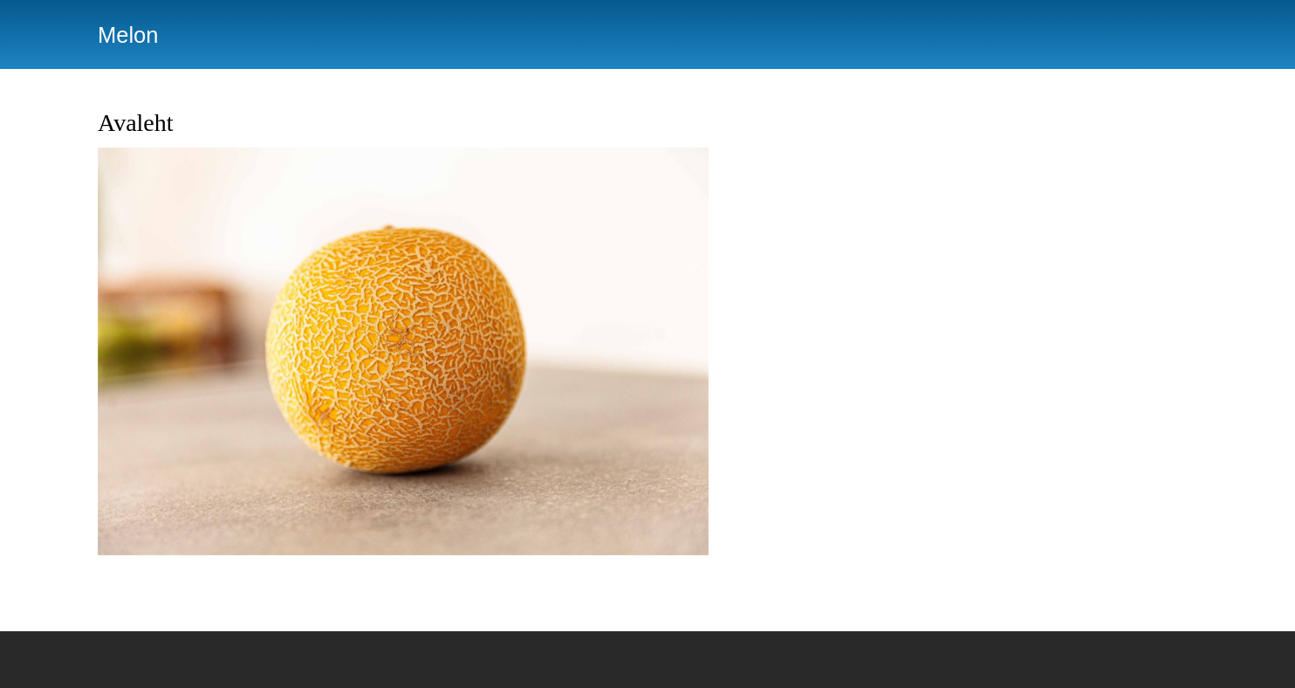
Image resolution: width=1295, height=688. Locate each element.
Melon (128, 35)
